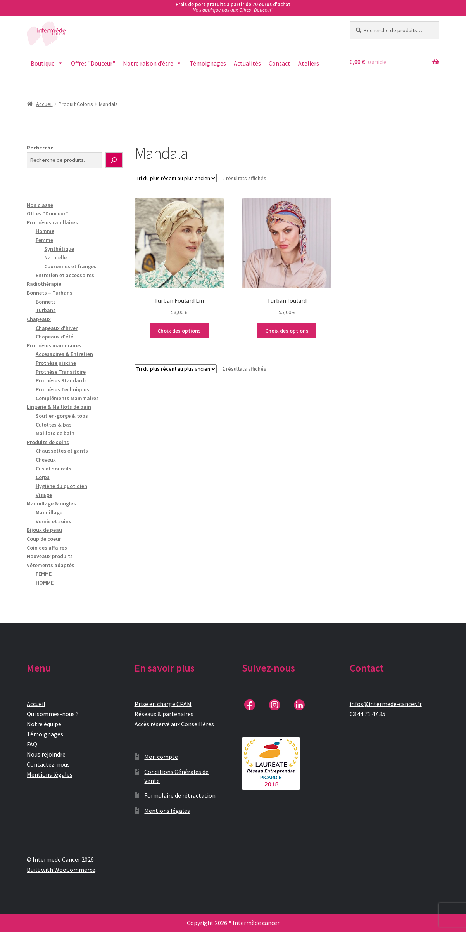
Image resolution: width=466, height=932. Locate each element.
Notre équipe (44, 724)
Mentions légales (49, 774)
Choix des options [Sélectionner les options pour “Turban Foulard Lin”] (179, 330)
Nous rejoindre (46, 754)
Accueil (44, 104)
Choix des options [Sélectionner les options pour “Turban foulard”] (287, 330)
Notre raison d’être (152, 63)
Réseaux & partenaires (164, 714)
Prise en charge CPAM (163, 704)
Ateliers (308, 63)
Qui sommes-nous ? (53, 714)
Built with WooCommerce (61, 869)
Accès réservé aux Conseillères (174, 724)
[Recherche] (114, 160)
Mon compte (161, 756)
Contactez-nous (48, 764)
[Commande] (176, 178)
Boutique (47, 63)
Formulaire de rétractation (180, 795)
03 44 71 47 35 (367, 714)
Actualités (247, 63)
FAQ (32, 744)
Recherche (40, 147)
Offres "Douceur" (93, 63)
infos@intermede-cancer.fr (386, 704)
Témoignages (208, 63)
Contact (279, 63)
